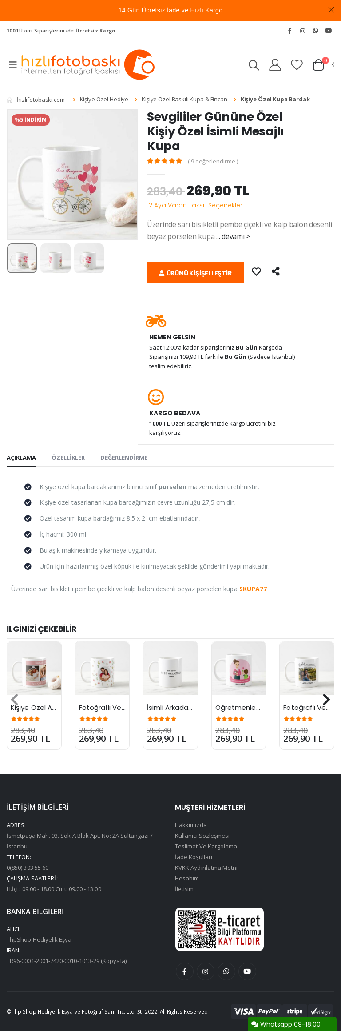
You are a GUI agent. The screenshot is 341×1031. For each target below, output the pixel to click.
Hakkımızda (191, 825)
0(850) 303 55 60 (27, 868)
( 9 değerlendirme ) (213, 161)
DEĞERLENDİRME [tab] (123, 458)
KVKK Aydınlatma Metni (206, 868)
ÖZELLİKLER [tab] (68, 458)
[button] (254, 66)
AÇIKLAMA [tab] (21, 458)
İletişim (184, 889)
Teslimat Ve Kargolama (206, 846)
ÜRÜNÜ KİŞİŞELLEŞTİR (195, 273)
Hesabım (187, 878)
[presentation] (14, 699)
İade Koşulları (193, 857)
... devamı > (233, 236)
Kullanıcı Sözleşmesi (202, 836)
